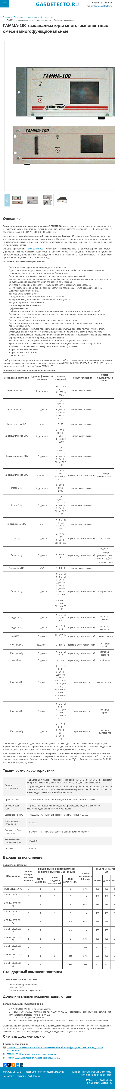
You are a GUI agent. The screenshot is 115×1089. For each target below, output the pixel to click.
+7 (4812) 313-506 (103, 1080)
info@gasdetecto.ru (102, 5)
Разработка (8, 1076)
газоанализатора (35, 249)
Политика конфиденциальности (96, 1075)
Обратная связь (103, 1072)
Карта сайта (88, 1072)
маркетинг (21, 1076)
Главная (76, 1072)
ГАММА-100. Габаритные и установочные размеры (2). (33, 1058)
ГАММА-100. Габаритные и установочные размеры (31, 1054)
